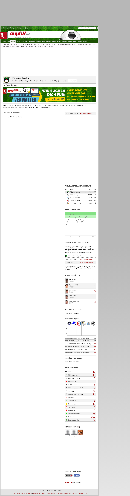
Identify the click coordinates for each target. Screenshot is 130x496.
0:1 (95, 352)
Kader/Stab (58, 105)
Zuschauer (47, 107)
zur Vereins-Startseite (10, 85)
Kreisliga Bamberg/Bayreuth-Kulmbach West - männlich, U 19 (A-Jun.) (36, 81)
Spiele (78, 105)
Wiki (42, 107)
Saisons (73, 105)
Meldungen (66, 105)
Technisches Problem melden (48, 493)
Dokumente (27, 105)
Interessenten (49, 105)
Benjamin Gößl (73, 285)
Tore (26, 107)
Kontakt (35, 493)
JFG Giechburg (74, 195)
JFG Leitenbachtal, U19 (75, 256)
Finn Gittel (72, 290)
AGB (22, 493)
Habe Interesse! (88, 259)
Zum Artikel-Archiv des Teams (13, 117)
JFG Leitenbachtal (75, 192)
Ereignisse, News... (85, 113)
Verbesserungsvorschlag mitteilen (67, 493)
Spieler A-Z (84, 105)
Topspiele (21, 107)
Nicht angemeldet (13, 28)
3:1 (95, 344)
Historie (34, 105)
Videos (38, 107)
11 (94, 280)
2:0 (95, 338)
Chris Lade (72, 296)
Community (19, 105)
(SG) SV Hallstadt (75, 197)
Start (4, 105)
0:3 (95, 346)
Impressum (16, 493)
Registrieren (22, 28)
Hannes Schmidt (74, 301)
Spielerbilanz (6, 107)
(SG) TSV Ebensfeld (75, 203)
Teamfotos (14, 107)
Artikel (9, 105)
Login (27, 28)
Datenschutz (28, 493)
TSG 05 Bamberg (75, 200)
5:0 (95, 349)
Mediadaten (83, 493)
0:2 (95, 341)
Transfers (32, 107)
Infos (81, 259)
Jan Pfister (72, 279)
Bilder (13, 105)
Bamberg (5, 28)
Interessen (41, 105)
